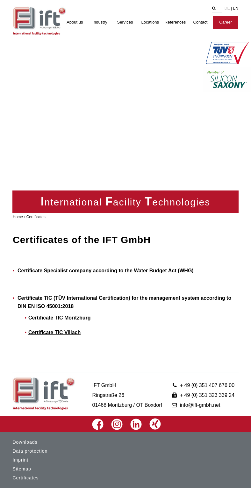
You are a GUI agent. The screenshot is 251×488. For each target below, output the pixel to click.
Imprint (20, 460)
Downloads (24, 442)
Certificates (36, 217)
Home (18, 217)
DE (227, 8)
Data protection (29, 451)
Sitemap (21, 468)
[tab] (203, 9)
